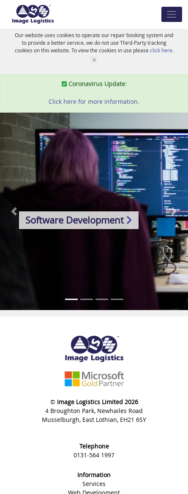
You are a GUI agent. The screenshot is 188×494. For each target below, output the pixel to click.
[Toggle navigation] (171, 14)
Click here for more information (93, 101)
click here (161, 50)
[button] (14, 211)
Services (94, 484)
